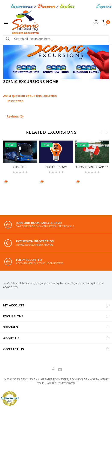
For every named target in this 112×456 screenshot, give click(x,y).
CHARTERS (20, 167)
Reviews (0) (14, 116)
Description (15, 101)
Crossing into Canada (92, 167)
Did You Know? (56, 167)
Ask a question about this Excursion (30, 96)
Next (107, 132)
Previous (101, 132)
